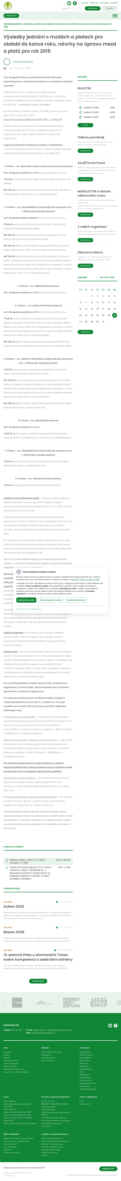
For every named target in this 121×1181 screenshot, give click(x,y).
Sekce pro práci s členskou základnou (18, 1118)
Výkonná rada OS (48, 1058)
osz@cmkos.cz (39, 1030)
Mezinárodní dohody (49, 1152)
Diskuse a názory (10, 1066)
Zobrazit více (85, 151)
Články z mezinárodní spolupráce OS (55, 1141)
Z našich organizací (11, 1063)
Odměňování (85, 1104)
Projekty (44, 1155)
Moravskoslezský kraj (87, 1083)
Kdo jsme (7, 1052)
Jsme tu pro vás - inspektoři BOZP (17, 1141)
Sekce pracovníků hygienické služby (17, 1115)
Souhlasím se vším (26, 600)
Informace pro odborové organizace (55, 1120)
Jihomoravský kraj (86, 1055)
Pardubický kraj (85, 1078)
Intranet (84, 3)
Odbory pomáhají (10, 1060)
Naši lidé (45, 1048)
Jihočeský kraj (85, 1052)
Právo (82, 1101)
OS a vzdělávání (10, 1147)
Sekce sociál (8, 1120)
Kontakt (114, 3)
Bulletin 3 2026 (99, 112)
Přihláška (109, 8)
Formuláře (104, 3)
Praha (82, 1072)
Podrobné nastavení (76, 600)
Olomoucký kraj (85, 1080)
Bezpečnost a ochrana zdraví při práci (18, 1138)
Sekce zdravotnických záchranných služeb (20, 1123)
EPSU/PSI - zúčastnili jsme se (52, 1147)
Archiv (85, 125)
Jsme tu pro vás (47, 1101)
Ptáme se (94, 3)
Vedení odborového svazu (51, 1052)
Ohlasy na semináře (11, 1152)
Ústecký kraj (84, 1066)
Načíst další (38, 981)
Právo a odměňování (88, 1097)
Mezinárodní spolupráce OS (52, 1138)
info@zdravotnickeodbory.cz (60, 1030)
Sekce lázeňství (9, 1101)
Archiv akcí (85, 332)
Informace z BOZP (10, 1144)
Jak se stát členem (48, 1107)
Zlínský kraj (84, 1063)
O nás (6, 1048)
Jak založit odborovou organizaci (54, 1118)
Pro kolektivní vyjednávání (51, 1123)
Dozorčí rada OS (47, 1060)
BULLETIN (7, 1058)
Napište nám (93, 8)
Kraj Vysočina (85, 1060)
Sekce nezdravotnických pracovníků (17, 1112)
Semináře (7, 1150)
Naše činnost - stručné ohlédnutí (16, 1072)
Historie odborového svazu (14, 1069)
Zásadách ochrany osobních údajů (85, 579)
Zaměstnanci (46, 1055)
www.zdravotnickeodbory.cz (43, 1033)
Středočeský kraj (86, 1069)
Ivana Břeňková (18, 61)
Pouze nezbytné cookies (51, 600)
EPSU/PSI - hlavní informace (52, 1144)
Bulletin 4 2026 (99, 107)
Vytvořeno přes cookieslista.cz (28, 609)
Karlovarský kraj (85, 1058)
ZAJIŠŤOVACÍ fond (48, 1110)
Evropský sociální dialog (50, 1150)
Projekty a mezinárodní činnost (54, 1134)
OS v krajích (85, 1048)
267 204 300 (17, 1030)
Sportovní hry (46, 1126)
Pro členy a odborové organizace (55, 1097)
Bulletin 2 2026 (99, 117)
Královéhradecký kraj (88, 1089)
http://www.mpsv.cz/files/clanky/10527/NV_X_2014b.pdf (33, 119)
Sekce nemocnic (10, 1109)
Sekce (6, 1097)
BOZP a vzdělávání (11, 1134)
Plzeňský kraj (84, 1075)
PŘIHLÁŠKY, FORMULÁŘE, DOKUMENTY (54, 1104)
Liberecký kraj (85, 1086)
